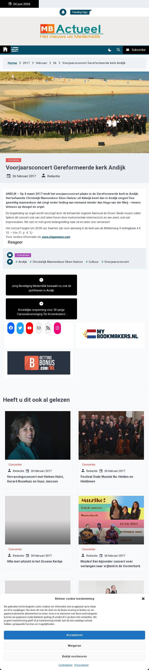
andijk (22, 262)
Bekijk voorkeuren (74, 656)
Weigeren (74, 645)
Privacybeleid (81, 665)
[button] (143, 599)
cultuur (94, 262)
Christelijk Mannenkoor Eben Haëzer (58, 262)
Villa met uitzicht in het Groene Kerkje (34, 538)
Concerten (13, 160)
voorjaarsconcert (116, 262)
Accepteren (74, 635)
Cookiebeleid (65, 665)
